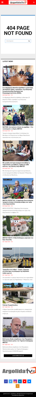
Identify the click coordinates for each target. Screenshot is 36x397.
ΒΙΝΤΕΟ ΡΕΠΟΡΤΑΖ (8, 66)
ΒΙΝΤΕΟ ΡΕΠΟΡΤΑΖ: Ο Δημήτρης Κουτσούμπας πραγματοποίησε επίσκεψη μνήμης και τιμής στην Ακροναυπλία (18, 202)
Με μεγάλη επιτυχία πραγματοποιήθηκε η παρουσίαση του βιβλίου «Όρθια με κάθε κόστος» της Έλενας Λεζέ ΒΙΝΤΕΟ (16, 164)
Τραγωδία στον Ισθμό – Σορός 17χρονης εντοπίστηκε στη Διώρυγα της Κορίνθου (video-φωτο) (16, 271)
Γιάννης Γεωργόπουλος (10, 305)
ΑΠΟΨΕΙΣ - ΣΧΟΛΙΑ (7, 106)
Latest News (8, 61)
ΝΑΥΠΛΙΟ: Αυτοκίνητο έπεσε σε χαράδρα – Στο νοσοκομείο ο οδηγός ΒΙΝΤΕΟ (18, 128)
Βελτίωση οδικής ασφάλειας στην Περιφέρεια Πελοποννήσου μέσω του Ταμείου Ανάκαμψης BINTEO (18, 340)
